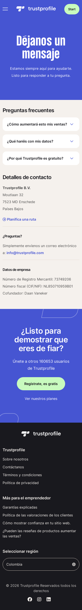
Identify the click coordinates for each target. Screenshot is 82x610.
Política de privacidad (21, 483)
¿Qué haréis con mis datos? (41, 141)
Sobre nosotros (15, 459)
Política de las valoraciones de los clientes (38, 515)
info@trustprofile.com (25, 253)
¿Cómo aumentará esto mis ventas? (41, 124)
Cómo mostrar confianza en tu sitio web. (36, 523)
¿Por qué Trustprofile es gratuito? (41, 158)
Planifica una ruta (19, 219)
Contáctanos (13, 467)
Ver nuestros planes (41, 398)
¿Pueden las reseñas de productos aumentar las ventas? (39, 533)
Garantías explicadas (20, 507)
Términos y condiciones (22, 475)
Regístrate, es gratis (41, 384)
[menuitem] (41, 459)
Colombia (41, 564)
